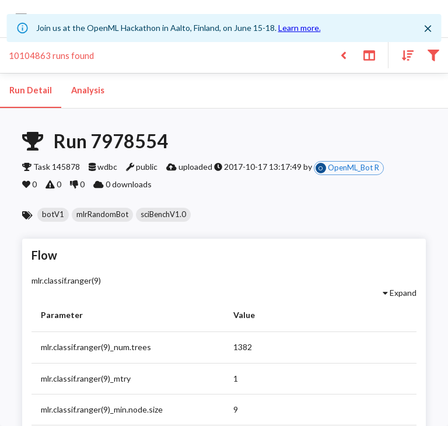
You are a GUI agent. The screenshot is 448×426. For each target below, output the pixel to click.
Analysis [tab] (87, 90)
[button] (53, 215)
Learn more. (299, 28)
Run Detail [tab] (30, 90)
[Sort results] (404, 54)
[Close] (427, 28)
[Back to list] (343, 54)
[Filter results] (433, 54)
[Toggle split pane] (369, 54)
